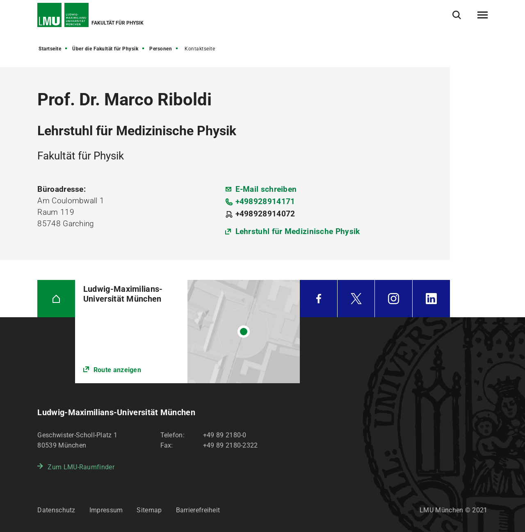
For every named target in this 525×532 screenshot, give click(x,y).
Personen (160, 49)
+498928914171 (265, 201)
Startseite (50, 49)
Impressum (106, 510)
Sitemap (149, 510)
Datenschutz (56, 510)
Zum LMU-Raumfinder (81, 467)
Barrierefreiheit (198, 510)
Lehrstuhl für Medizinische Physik (297, 231)
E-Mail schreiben (266, 189)
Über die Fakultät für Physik (105, 49)
